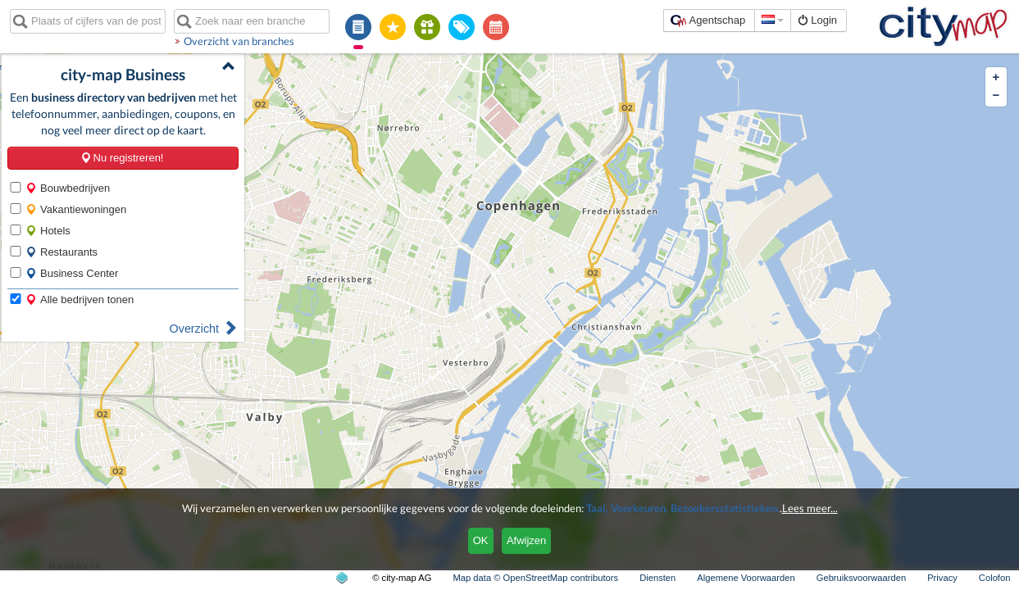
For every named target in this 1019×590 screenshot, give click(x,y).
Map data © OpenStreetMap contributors (535, 578)
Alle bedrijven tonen (79, 299)
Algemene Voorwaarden (745, 578)
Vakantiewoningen (75, 209)
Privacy (942, 578)
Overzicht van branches (239, 41)
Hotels (48, 231)
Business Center (71, 273)
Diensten (657, 578)
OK (481, 540)
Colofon (995, 578)
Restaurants (61, 252)
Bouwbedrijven (67, 188)
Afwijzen (526, 540)
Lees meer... (810, 508)
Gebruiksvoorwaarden (861, 578)
